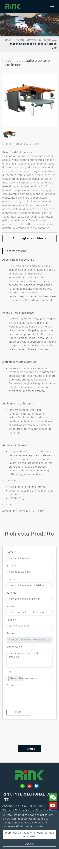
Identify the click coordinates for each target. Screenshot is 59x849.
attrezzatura (34, 40)
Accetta (29, 843)
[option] (29, 100)
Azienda (11, 592)
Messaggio (14, 647)
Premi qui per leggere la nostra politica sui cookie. (29, 834)
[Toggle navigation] (52, 6)
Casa (8, 40)
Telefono (11, 579)
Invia (18, 712)
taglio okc (50, 40)
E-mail (11, 565)
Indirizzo (11, 606)
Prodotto (11, 633)
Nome (11, 552)
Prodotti (19, 40)
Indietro (29, 748)
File (8, 671)
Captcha (11, 685)
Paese (11, 619)
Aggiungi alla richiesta (29, 238)
